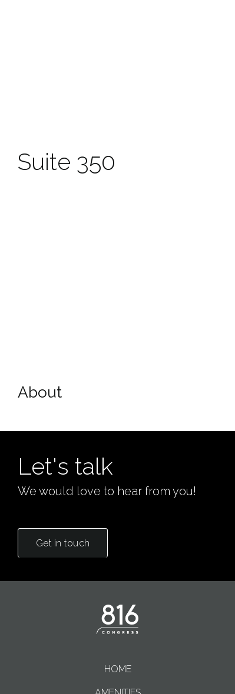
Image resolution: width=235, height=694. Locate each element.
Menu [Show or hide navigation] (203, 46)
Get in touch (63, 543)
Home (117, 669)
